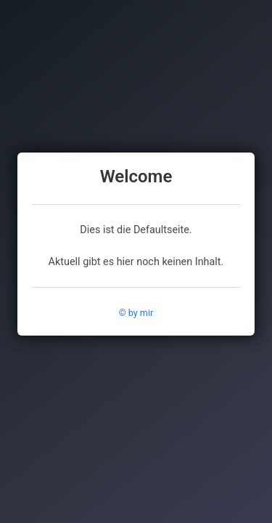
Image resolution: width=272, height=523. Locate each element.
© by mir (136, 312)
